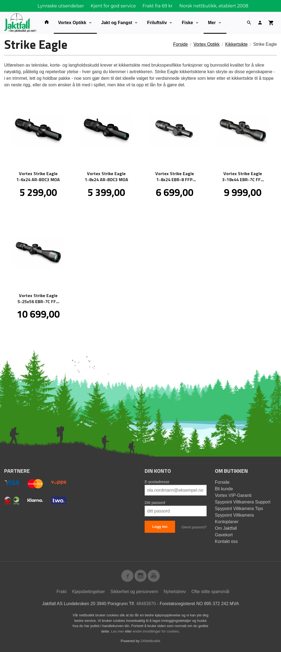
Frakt (61, 591)
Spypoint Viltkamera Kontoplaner (234, 518)
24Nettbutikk (150, 641)
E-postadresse (157, 482)
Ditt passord (155, 502)
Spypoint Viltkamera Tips (239, 508)
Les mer (118, 631)
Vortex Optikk (72, 22)
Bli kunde (224, 488)
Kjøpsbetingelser (88, 591)
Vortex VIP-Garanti (233, 495)
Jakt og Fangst (116, 22)
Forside (180, 44)
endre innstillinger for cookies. (156, 631)
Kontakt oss (226, 541)
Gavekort (224, 535)
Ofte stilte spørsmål (210, 591)
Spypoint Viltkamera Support (242, 502)
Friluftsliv (157, 22)
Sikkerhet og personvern (134, 591)
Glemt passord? (194, 527)
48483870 (146, 603)
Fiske (187, 22)
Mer (212, 22)
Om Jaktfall (226, 528)
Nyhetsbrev (175, 591)
